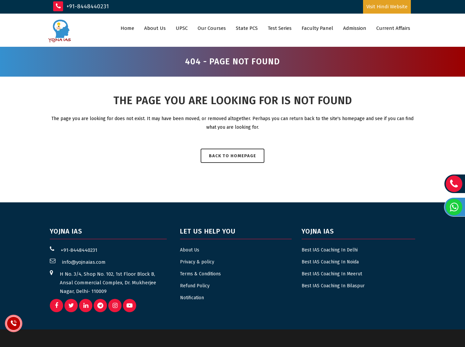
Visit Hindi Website (387, 7)
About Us (189, 250)
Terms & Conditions (200, 274)
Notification (192, 298)
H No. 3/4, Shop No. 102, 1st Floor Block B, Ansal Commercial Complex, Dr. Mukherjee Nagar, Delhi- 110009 (108, 282)
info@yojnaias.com (84, 262)
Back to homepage (232, 155)
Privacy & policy (197, 262)
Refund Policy (195, 286)
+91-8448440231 (81, 6)
